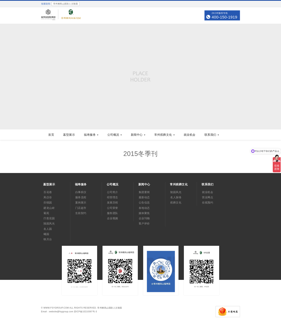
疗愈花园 (49, 218)
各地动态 (144, 207)
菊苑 (46, 213)
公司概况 (114, 134)
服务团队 (112, 213)
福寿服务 (91, 134)
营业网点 (207, 197)
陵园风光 (49, 223)
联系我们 (211, 134)
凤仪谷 (48, 197)
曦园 (46, 234)
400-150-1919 (224, 17)
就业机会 (190, 134)
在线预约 (207, 202)
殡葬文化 (175, 202)
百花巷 (48, 192)
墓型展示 (69, 134)
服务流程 (80, 197)
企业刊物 (144, 218)
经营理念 (112, 197)
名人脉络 (175, 197)
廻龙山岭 (49, 207)
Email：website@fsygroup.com (57, 311)
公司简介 (112, 192)
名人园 (48, 228)
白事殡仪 (80, 192)
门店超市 (80, 207)
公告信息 (144, 202)
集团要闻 (144, 192)
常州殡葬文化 (164, 134)
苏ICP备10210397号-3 (85, 311)
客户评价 (144, 223)
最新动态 (144, 197)
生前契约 (80, 213)
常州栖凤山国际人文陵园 (109, 308)
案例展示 (80, 202)
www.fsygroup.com (56, 308)
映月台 (48, 239)
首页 (51, 134)
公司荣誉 (112, 207)
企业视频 (112, 218)
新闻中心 (138, 134)
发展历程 (112, 202)
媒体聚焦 (144, 213)
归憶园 (48, 202)
